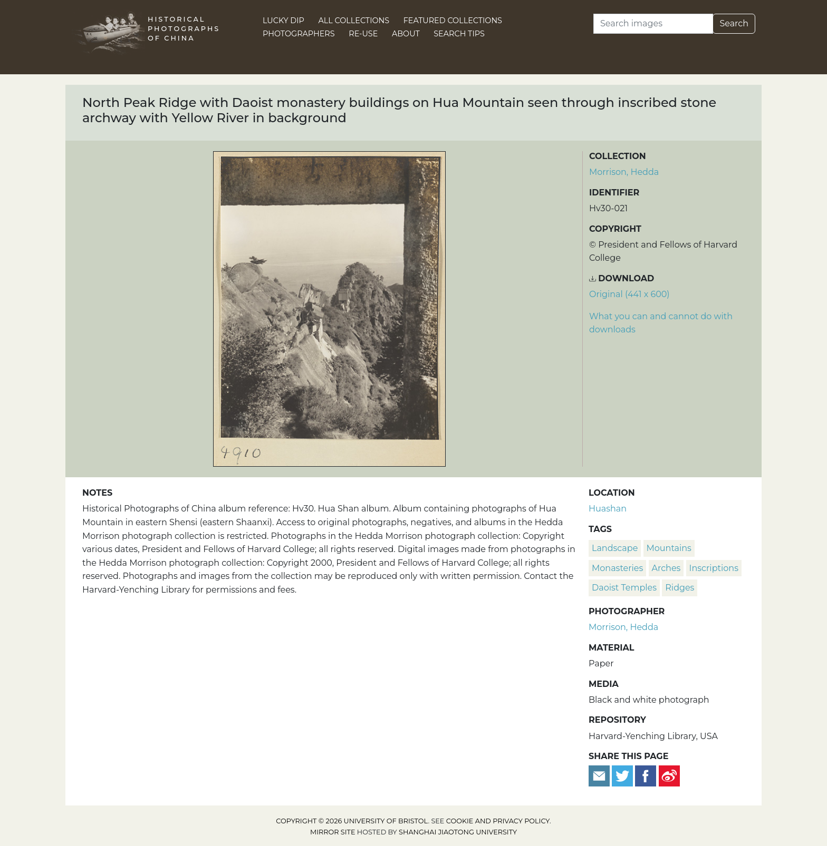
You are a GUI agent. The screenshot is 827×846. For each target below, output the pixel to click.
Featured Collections (452, 20)
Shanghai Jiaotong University (458, 832)
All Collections (354, 20)
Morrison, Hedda (624, 172)
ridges (679, 588)
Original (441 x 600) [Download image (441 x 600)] (629, 294)
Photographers (299, 33)
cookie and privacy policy (498, 821)
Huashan (608, 509)
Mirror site (332, 832)
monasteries (617, 568)
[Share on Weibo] (669, 776)
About (406, 33)
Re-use (363, 33)
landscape (615, 548)
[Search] (653, 24)
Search (733, 23)
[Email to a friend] (600, 776)
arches (666, 568)
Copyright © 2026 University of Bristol (352, 821)
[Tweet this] (623, 776)
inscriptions (713, 568)
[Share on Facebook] (645, 776)
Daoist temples (624, 588)
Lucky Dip (283, 20)
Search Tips (459, 33)
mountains (669, 548)
